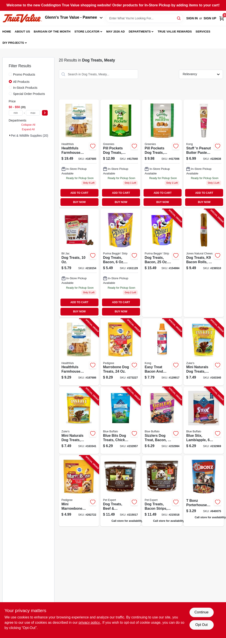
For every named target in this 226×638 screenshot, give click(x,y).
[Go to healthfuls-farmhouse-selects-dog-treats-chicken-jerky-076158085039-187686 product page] (79, 352)
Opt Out (201, 625)
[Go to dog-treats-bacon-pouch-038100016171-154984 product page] (162, 263)
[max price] (33, 113)
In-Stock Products (25, 88)
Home (6, 31)
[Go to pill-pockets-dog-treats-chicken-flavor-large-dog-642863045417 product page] (120, 153)
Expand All (28, 129)
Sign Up (210, 18)
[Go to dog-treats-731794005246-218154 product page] (79, 263)
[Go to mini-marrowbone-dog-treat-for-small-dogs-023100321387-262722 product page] (79, 490)
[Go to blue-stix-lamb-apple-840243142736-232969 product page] (204, 420)
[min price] (16, 113)
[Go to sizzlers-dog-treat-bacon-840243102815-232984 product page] (162, 420)
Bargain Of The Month (52, 31)
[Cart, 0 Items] (221, 18)
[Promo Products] (10, 74)
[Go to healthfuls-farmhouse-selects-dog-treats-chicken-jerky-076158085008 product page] (79, 153)
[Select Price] (45, 113)
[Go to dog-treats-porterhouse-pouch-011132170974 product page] (204, 490)
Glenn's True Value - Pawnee (74, 17)
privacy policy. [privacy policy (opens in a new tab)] (89, 622)
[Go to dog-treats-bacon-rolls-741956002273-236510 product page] (204, 263)
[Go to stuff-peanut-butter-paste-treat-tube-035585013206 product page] (204, 153)
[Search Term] (144, 18)
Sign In (192, 18)
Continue (201, 612)
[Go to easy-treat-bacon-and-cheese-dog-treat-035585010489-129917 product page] (162, 352)
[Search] (179, 18)
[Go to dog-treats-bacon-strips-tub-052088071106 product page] (162, 490)
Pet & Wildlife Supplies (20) (29, 135)
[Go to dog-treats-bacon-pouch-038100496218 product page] (120, 263)
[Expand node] (9, 135)
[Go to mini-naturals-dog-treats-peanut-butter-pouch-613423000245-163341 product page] (79, 420)
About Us (22, 31)
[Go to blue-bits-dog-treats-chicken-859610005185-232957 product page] (120, 420)
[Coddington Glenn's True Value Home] (22, 18)
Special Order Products (29, 94)
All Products (21, 82)
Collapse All (28, 124)
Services (203, 31)
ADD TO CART (79, 192)
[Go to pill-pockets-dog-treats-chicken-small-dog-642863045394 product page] (162, 153)
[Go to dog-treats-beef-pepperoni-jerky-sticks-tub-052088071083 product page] (120, 490)
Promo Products (24, 74)
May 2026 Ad (115, 31)
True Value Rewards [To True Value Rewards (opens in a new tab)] (175, 31)
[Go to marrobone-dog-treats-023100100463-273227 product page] (120, 352)
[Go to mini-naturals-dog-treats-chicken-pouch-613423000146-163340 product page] (204, 352)
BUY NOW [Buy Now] (79, 202)
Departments (140, 31)
